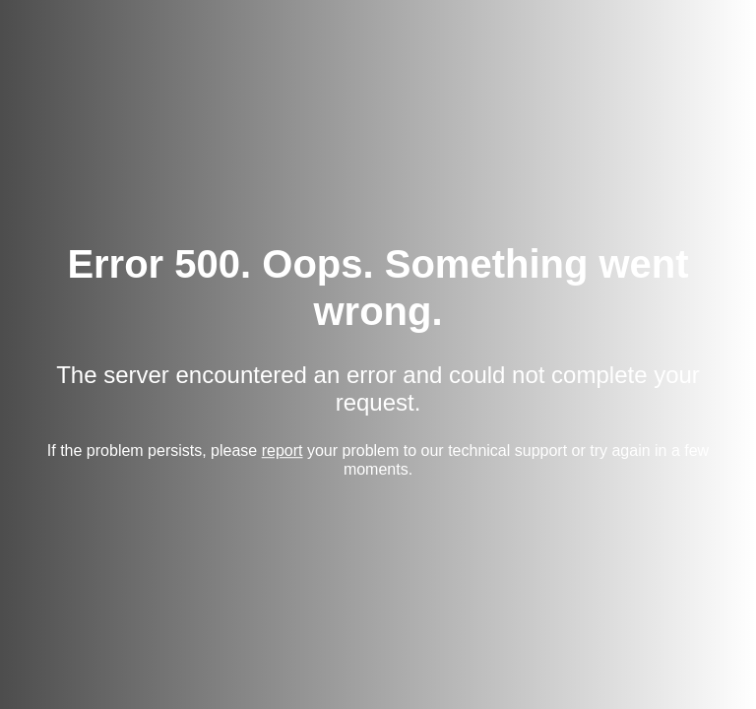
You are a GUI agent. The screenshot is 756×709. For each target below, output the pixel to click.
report (282, 450)
